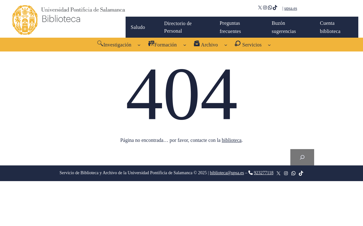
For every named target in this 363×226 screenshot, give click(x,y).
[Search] (302, 157)
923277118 (263, 172)
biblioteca (231, 140)
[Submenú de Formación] (184, 44)
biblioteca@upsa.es (227, 172)
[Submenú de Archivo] (225, 44)
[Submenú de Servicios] (269, 44)
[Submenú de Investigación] (139, 44)
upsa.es (290, 8)
